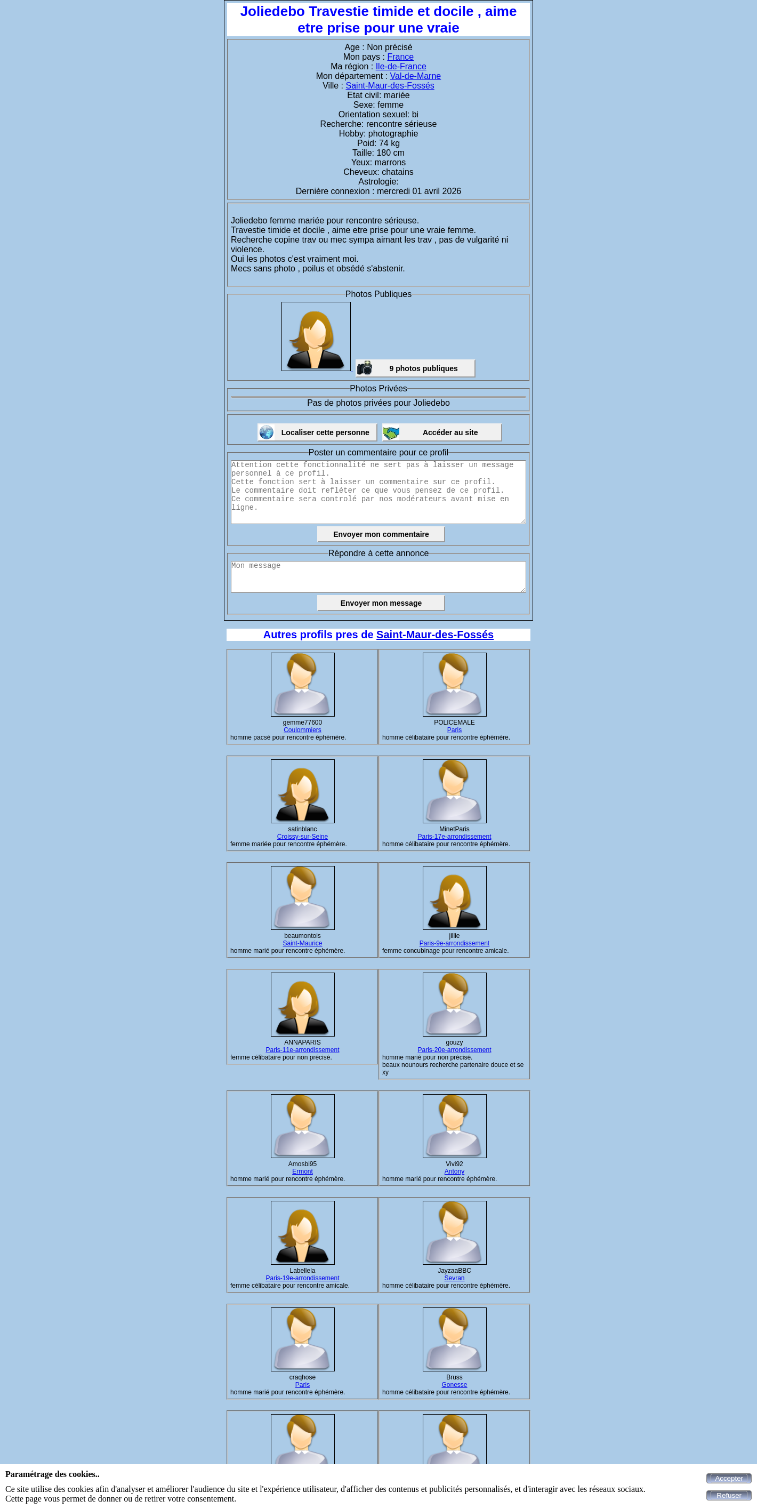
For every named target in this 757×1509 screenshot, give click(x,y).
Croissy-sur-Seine (302, 836)
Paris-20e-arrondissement (454, 1050)
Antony (454, 1171)
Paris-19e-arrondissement (302, 1278)
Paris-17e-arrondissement (454, 836)
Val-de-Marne (415, 76)
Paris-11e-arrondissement (302, 1050)
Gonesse (454, 1384)
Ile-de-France (401, 66)
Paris (454, 730)
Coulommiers (302, 730)
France (400, 56)
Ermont (302, 1171)
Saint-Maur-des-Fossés (390, 85)
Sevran (454, 1278)
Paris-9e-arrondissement (454, 943)
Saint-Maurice (302, 943)
